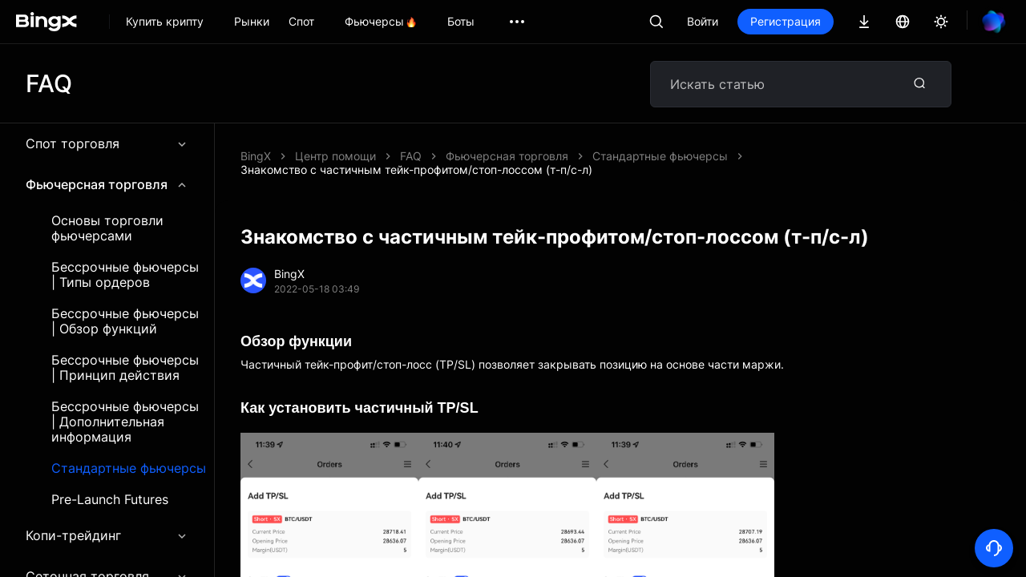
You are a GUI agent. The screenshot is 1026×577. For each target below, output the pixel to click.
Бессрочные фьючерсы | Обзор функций (125, 321)
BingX (255, 156)
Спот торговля (107, 143)
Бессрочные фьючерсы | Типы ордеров (125, 275)
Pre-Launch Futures (109, 499)
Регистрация (785, 21)
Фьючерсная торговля (107, 184)
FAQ (411, 156)
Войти (702, 21)
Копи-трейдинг (107, 535)
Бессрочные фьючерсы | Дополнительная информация (125, 422)
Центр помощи (335, 156)
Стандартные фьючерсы (128, 468)
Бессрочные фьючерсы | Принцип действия (125, 368)
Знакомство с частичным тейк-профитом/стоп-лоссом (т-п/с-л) (416, 169)
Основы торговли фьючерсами (107, 228)
